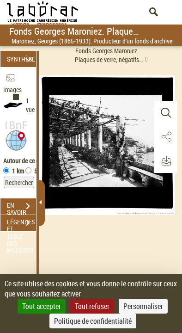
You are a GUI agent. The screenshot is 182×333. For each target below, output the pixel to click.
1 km (18, 170)
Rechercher (19, 182)
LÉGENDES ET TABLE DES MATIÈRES (21, 223)
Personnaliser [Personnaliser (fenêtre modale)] (143, 306)
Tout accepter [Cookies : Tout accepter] (41, 306)
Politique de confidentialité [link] (93, 321)
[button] (16, 139)
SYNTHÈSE (21, 59)
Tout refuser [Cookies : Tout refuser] (92, 306)
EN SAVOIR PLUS (21, 207)
